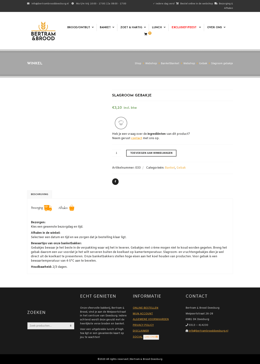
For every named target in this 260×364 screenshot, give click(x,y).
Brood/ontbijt (78, 27)
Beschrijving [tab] (39, 194)
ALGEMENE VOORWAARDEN (151, 319)
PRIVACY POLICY (143, 325)
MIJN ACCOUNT (143, 314)
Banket (105, 27)
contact (136, 138)
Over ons (214, 27)
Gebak (181, 168)
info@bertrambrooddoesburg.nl (208, 331)
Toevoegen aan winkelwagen (151, 153)
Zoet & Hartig (131, 27)
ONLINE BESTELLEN (145, 308)
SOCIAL (137, 337)
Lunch (157, 27)
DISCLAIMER (141, 331)
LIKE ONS (151, 337)
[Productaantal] (116, 153)
